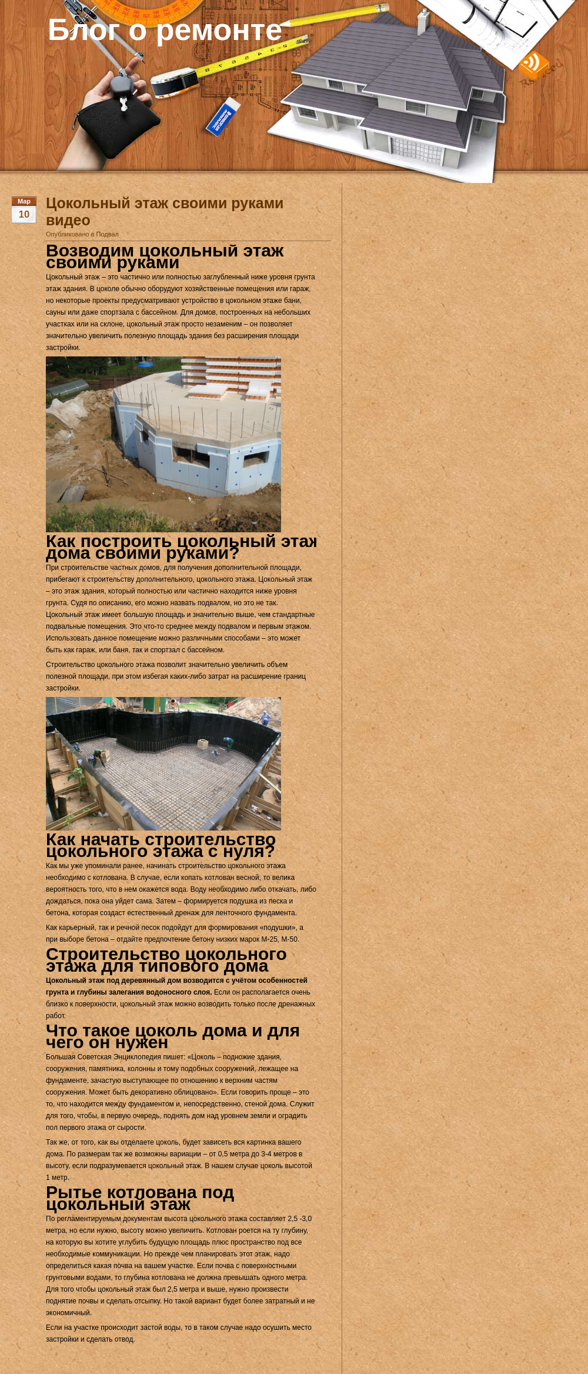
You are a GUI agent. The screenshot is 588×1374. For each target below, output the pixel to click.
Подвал (107, 234)
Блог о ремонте (165, 29)
